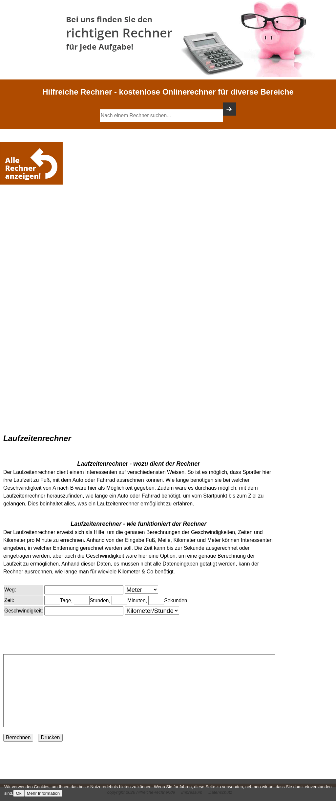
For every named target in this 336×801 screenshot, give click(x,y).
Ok (18, 793)
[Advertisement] (33, 206)
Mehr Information (43, 793)
